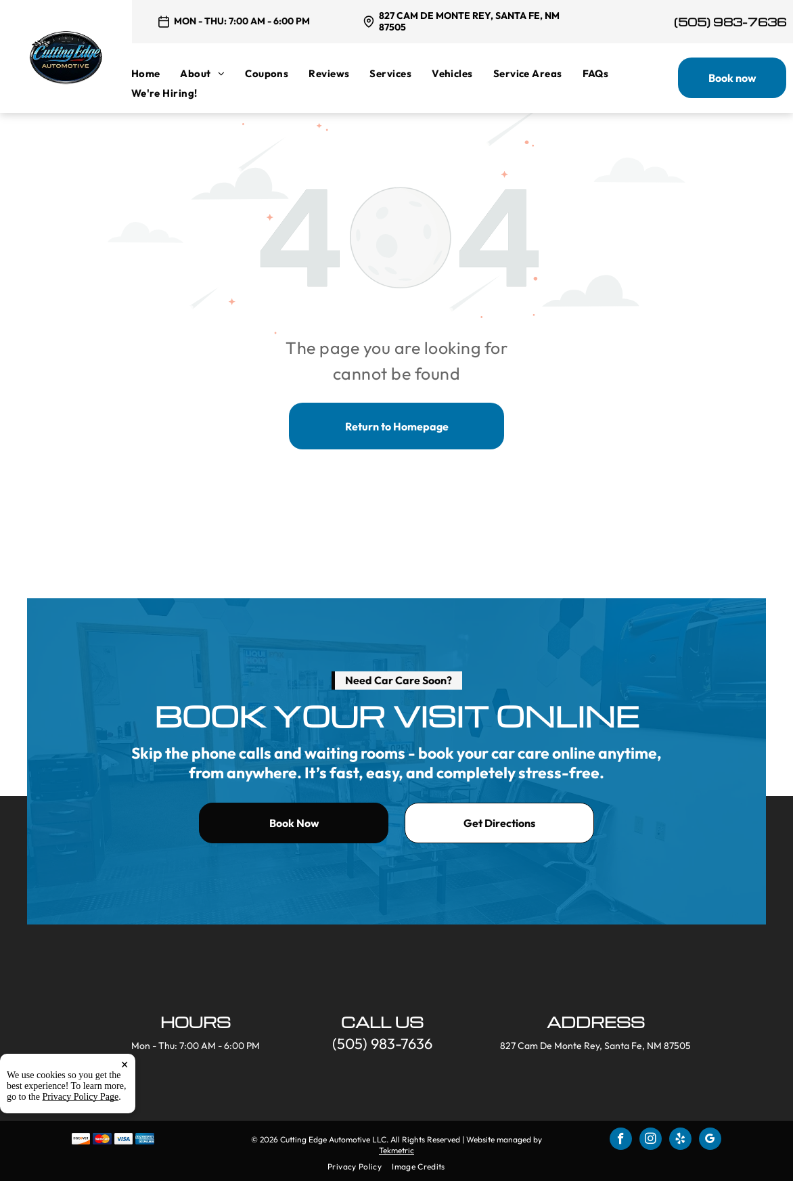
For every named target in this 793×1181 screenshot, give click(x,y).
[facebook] (621, 1140)
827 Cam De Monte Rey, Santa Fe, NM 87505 (469, 21)
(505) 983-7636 (730, 22)
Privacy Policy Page (81, 1097)
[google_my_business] (710, 1140)
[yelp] (680, 1140)
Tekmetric (396, 1150)
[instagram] (650, 1140)
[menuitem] (156, 73)
